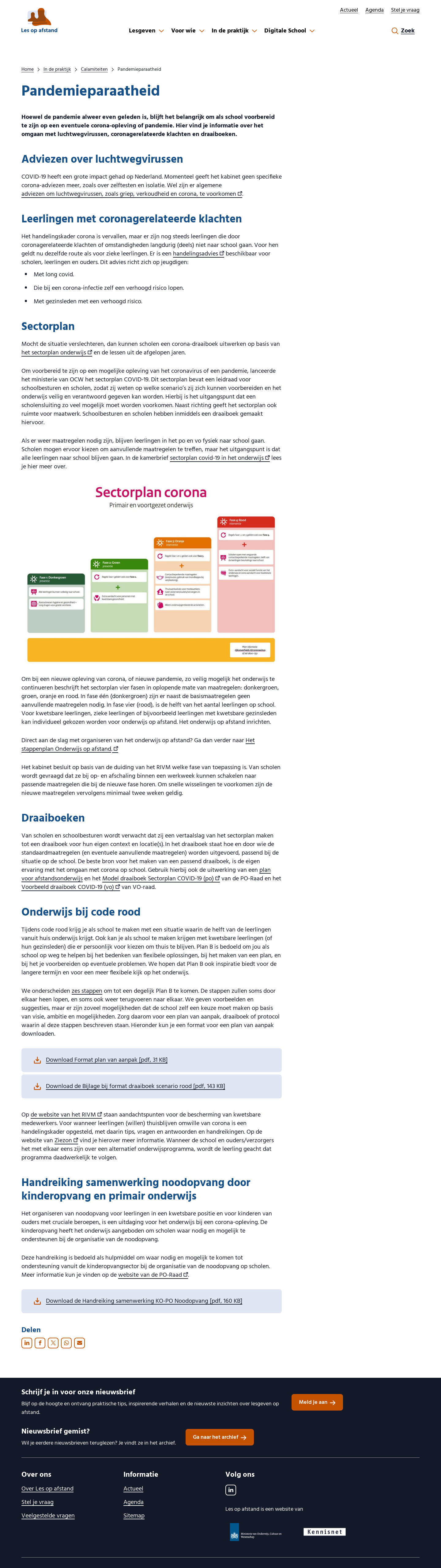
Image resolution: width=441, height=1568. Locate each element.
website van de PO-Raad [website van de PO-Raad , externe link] (153, 1275)
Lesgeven (142, 31)
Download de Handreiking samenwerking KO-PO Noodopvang (144, 1301)
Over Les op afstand (47, 1489)
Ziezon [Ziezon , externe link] (66, 1140)
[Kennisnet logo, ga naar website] (324, 1531)
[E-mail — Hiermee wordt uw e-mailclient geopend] (79, 1343)
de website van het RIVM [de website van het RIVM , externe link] (66, 1115)
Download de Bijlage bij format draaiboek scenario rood (135, 1086)
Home (27, 69)
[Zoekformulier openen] (403, 31)
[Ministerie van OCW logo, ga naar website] (256, 1532)
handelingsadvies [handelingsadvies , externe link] (198, 254)
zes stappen (87, 991)
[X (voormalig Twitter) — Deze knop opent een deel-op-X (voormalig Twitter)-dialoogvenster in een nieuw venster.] (53, 1343)
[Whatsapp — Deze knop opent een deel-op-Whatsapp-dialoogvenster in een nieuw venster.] (66, 1343)
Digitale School (285, 31)
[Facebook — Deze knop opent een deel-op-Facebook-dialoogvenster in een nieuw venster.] (40, 1343)
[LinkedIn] (230, 1490)
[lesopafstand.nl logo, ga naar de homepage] (39, 20)
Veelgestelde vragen (48, 1516)
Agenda (374, 10)
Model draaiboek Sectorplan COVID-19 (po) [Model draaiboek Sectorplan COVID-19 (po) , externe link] (161, 878)
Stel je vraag (405, 10)
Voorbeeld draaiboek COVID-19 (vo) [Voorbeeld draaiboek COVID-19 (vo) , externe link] (70, 887)
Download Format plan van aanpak (107, 1060)
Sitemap (134, 1516)
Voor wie (183, 31)
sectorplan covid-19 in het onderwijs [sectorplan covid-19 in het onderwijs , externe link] (220, 458)
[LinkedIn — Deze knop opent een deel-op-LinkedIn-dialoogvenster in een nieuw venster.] (26, 1343)
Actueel (349, 10)
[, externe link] (115, 749)
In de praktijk (230, 31)
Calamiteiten (94, 69)
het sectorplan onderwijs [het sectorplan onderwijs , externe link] (56, 353)
